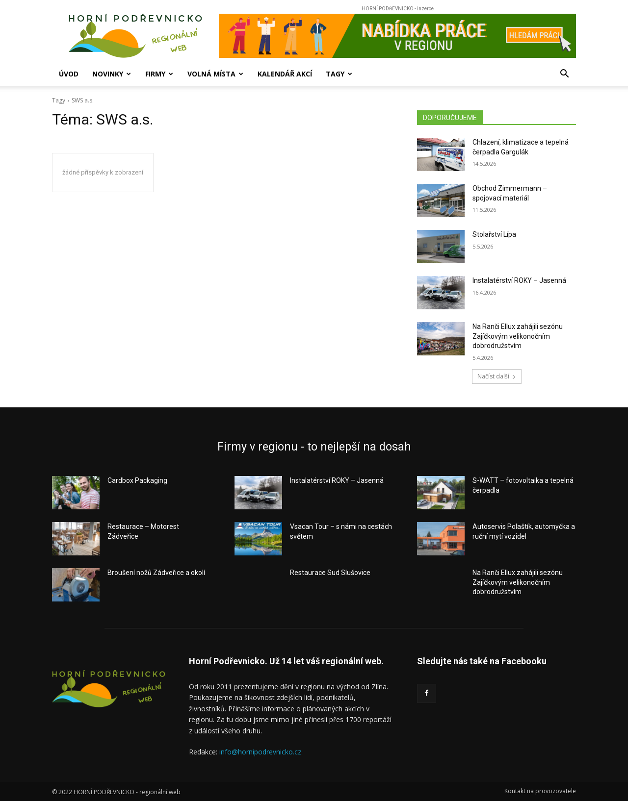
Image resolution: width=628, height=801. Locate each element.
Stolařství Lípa (494, 234)
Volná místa (215, 73)
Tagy (339, 73)
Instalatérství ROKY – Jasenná (519, 280)
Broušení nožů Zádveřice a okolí (156, 572)
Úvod (68, 73)
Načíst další (496, 376)
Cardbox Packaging (137, 480)
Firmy (159, 73)
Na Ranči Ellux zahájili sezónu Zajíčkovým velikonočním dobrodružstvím (517, 336)
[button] (564, 74)
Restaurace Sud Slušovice (330, 572)
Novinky (111, 73)
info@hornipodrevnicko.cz (260, 751)
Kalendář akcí (285, 73)
